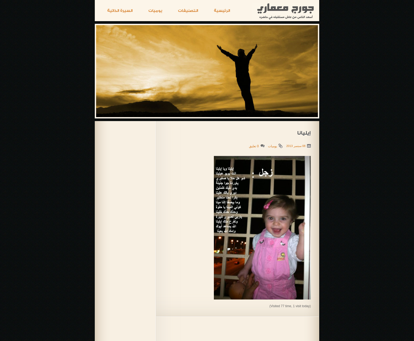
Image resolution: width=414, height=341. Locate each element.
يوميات (155, 10)
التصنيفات (188, 10)
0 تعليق (254, 146)
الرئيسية (222, 10)
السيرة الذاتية (120, 10)
